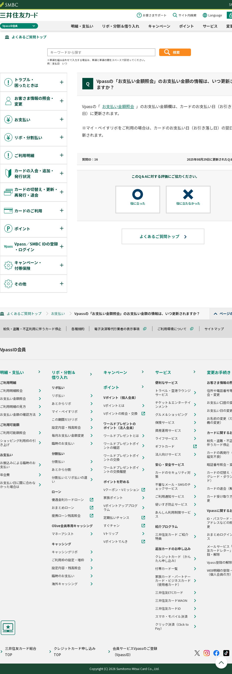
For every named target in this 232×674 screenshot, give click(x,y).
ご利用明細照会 (11, 391)
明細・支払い (82, 26)
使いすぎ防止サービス (171, 504)
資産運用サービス (168, 430)
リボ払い (58, 396)
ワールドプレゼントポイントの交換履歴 (121, 470)
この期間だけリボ (65, 420)
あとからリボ (61, 404)
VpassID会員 (10, 26)
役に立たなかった (188, 203)
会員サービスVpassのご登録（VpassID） (135, 651)
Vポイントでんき (115, 542)
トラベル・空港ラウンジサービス (173, 393)
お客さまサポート (155, 15)
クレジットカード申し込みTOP (74, 651)
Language (215, 15)
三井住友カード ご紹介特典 (171, 537)
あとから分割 (61, 470)
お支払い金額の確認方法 (18, 415)
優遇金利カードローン (68, 500)
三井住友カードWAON (171, 601)
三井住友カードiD (168, 609)
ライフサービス (166, 438)
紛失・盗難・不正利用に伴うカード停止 (34, 328)
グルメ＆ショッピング (171, 415)
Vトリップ (110, 534)
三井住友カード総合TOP (20, 651)
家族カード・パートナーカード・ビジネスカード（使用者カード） (173, 581)
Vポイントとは (114, 406)
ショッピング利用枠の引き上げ (18, 443)
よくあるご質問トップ (29, 36)
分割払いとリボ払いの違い (69, 480)
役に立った (137, 203)
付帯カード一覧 (166, 569)
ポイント (186, 26)
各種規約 (80, 328)
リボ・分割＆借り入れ (120, 26)
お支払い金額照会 (118, 106)
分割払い (58, 462)
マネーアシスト (63, 534)
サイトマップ (216, 328)
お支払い (58, 313)
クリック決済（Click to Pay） (172, 626)
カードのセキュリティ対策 (172, 475)
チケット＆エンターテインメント (173, 405)
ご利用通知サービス (169, 496)
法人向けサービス (168, 454)
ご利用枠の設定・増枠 (68, 560)
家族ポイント (113, 498)
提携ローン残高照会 (66, 516)
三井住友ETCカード (169, 593)
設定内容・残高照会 (66, 427)
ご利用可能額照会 (13, 433)
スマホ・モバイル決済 (171, 616)
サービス (210, 26)
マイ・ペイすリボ (65, 412)
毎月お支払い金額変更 (68, 435)
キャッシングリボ (65, 552)
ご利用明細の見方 (13, 407)
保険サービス (165, 423)
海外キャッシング (65, 584)
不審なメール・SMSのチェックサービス (173, 486)
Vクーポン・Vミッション (121, 490)
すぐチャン (111, 526)
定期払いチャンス (116, 518)
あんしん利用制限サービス (173, 514)
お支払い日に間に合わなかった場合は (18, 485)
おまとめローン (63, 508)
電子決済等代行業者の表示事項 (119, 328)
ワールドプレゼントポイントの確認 (121, 446)
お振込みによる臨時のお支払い (18, 465)
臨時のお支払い (63, 443)
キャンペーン (159, 26)
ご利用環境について (174, 328)
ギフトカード (165, 446)
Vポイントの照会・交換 (120, 414)
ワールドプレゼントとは (121, 436)
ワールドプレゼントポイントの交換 (121, 458)
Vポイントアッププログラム (120, 508)
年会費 (5, 475)
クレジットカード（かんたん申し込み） (173, 559)
